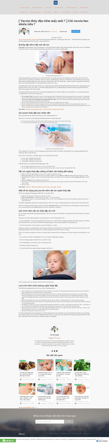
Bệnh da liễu (83, 7)
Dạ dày (74, 12)
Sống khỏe (23, 12)
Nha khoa (83, 12)
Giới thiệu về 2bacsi (54, 433)
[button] (25, 7)
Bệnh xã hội (46, 12)
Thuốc (55, 12)
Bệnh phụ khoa (24, 7)
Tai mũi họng (65, 12)
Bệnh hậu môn (58, 7)
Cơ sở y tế (47, 7)
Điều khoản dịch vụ (65, 433)
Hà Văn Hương (54, 335)
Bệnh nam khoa (36, 7)
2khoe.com (99, 439)
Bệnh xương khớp (34, 12)
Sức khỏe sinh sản (70, 7)
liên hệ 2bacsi (86, 433)
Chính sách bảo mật (77, 433)
